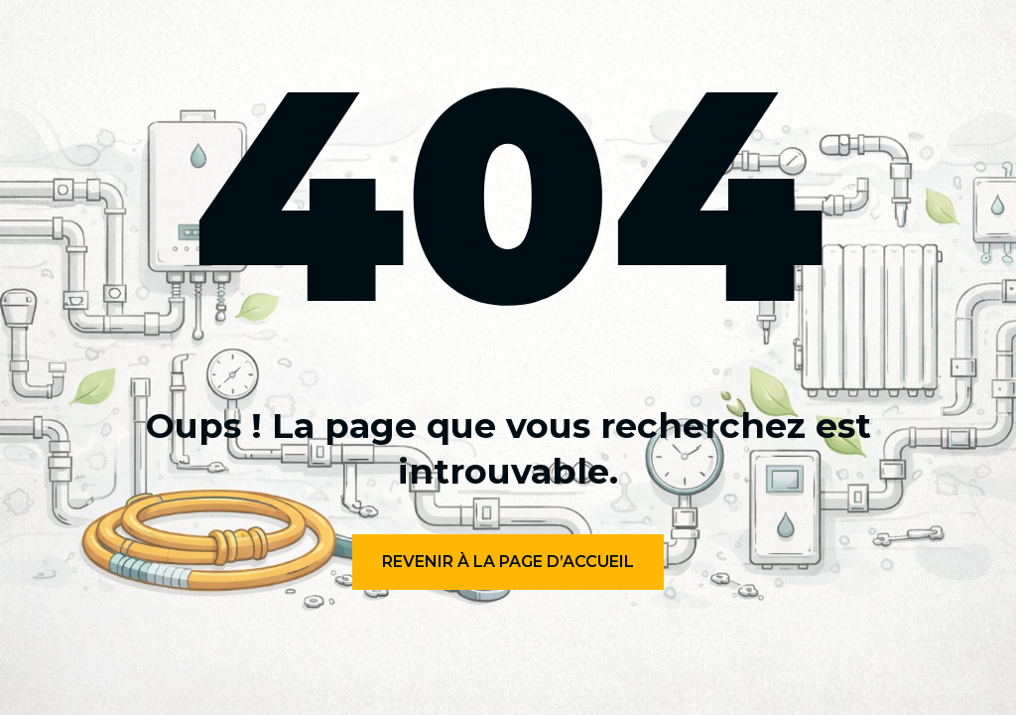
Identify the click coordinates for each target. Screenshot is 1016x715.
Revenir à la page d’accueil (508, 561)
